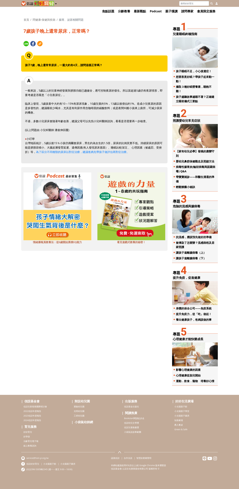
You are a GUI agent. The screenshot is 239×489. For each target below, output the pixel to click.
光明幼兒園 (79, 411)
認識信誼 (115, 458)
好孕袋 (26, 436)
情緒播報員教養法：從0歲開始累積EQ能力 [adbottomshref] (57, 242)
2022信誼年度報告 (32, 411)
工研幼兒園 (79, 415)
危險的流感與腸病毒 (186, 206)
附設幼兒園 (82, 401)
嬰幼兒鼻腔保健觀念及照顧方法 (195, 161)
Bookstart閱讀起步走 (134, 418)
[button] (56, 3)
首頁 (26, 19)
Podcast (156, 11)
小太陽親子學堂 (181, 411)
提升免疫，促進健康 (186, 278)
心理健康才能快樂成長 (188, 339)
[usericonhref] (215, 3)
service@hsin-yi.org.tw (37, 458)
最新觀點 (140, 11)
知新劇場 (178, 420)
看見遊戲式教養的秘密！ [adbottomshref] (131, 242)
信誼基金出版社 (131, 406)
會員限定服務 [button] (206, 11)
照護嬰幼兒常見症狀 (186, 121)
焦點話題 (108, 11)
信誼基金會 (32, 401)
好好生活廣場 (184, 401)
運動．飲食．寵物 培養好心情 (195, 381)
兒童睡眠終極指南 (185, 34)
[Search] (194, 3)
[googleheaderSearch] (211, 3)
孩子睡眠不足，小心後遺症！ (194, 71)
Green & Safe (180, 429)
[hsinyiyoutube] (209, 459)
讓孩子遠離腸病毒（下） (191, 258)
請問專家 (187, 11)
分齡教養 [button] (124, 11)
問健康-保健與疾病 (44, 19)
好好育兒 (27, 432)
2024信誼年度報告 (32, 420)
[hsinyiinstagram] (215, 459)
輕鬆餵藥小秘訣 (185, 187)
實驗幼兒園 (79, 406)
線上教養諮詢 (29, 445)
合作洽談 (128, 458)
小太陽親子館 (180, 406)
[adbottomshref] (57, 206)
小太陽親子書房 (181, 415)
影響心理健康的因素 (188, 370)
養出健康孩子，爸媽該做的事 (194, 319)
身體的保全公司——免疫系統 (194, 308)
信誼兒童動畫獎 (131, 427)
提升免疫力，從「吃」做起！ (194, 314)
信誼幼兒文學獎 (131, 422)
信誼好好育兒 (32, 463)
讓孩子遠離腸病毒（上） (191, 252)
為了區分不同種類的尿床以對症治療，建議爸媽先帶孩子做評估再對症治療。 (83, 152)
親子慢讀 (171, 11)
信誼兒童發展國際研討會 (35, 406)
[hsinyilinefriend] (204, 459)
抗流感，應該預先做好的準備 (194, 237)
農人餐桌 (178, 424)
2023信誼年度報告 (32, 415)
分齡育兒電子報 (30, 441)
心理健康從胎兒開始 (188, 375)
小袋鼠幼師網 (84, 422)
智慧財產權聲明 (143, 458)
